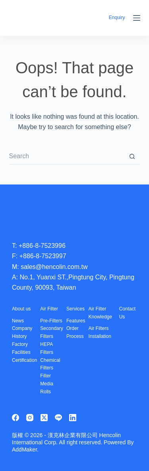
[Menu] (136, 18)
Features (75, 321)
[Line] (58, 417)
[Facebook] (15, 417)
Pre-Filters (51, 321)
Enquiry (117, 17)
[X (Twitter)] (44, 417)
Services (75, 309)
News (18, 321)
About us (21, 309)
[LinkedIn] (72, 417)
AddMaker (24, 449)
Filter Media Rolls (46, 383)
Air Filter (49, 309)
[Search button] (132, 157)
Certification (24, 360)
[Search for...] (66, 157)
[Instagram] (29, 417)
